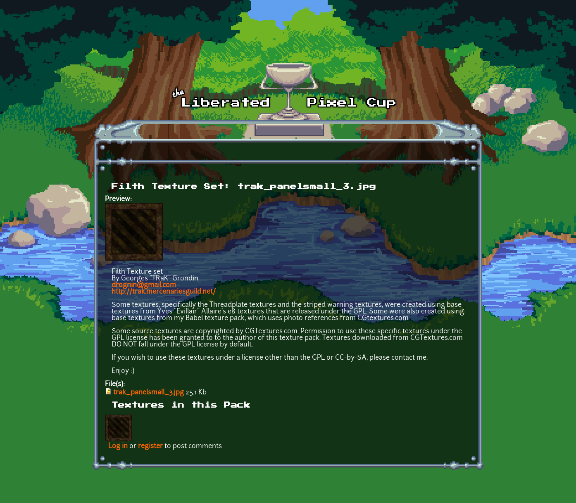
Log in (118, 446)
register (150, 446)
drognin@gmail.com (144, 285)
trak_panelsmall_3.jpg (148, 392)
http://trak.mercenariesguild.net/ (164, 292)
